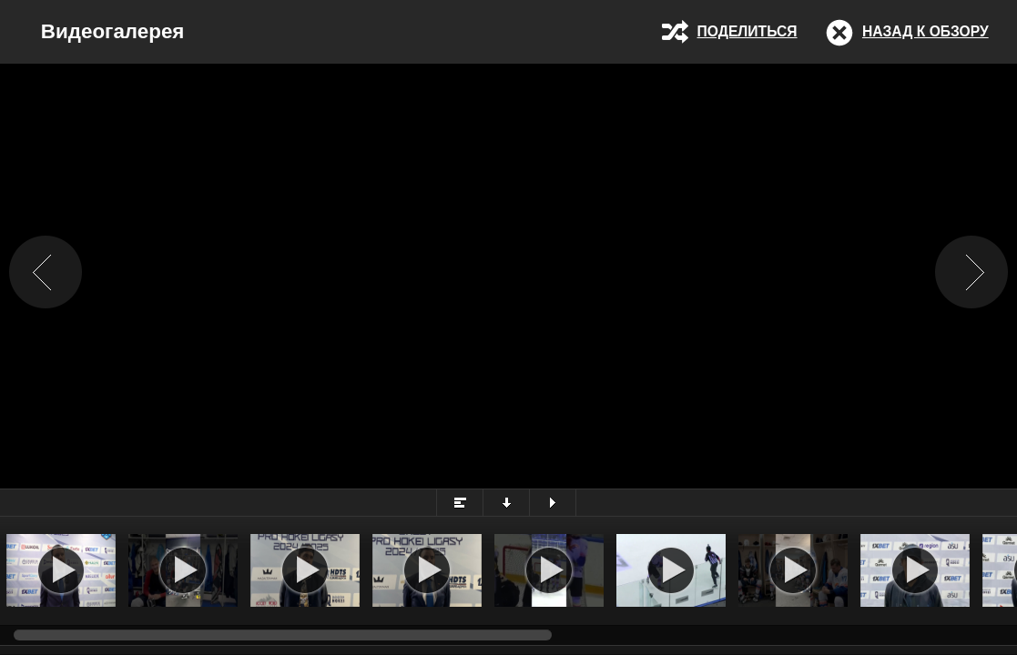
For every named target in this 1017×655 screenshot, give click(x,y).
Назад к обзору (925, 31)
